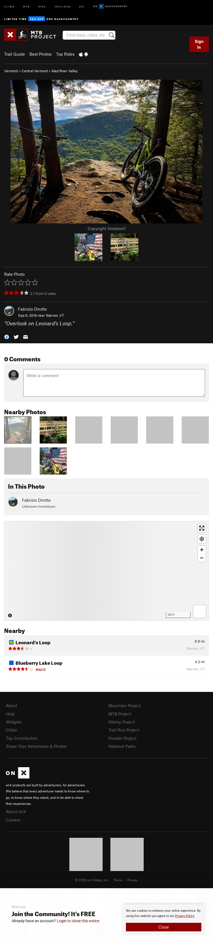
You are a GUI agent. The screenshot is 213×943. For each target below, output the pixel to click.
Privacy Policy (184, 916)
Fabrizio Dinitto (32, 308)
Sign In (199, 44)
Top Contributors (21, 738)
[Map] (106, 570)
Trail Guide (14, 53)
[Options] (199, 611)
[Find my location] (202, 539)
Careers (13, 819)
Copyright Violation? (107, 228)
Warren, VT (55, 315)
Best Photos (40, 53)
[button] (6, 336)
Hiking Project (121, 721)
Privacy (132, 880)
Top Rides (65, 53)
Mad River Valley (65, 71)
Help (10, 713)
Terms (118, 880)
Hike (42, 6)
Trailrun (62, 6)
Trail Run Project (123, 729)
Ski (82, 6)
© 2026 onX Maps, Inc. (92, 880)
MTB (26, 6)
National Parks (122, 746)
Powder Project (122, 738)
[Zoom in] (202, 550)
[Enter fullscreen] (202, 528)
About (11, 705)
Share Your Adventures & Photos (36, 746)
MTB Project (119, 713)
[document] (163, 919)
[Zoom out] (202, 558)
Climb (9, 6)
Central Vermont (35, 71)
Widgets (14, 721)
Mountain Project (124, 705)
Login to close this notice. (78, 921)
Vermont (11, 71)
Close (163, 926)
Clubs (11, 729)
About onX (16, 811)
